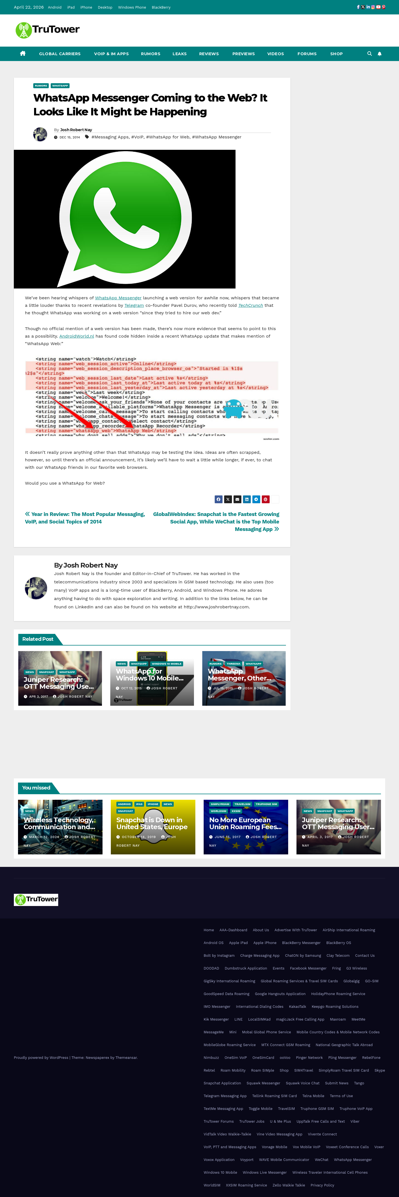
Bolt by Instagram (219, 955)
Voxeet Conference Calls (347, 1147)
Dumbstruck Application (246, 968)
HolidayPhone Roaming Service (338, 994)
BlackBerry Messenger (301, 943)
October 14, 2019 (139, 837)
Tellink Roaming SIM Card (274, 1096)
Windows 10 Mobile (166, 663)
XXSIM (236, 811)
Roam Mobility (233, 1070)
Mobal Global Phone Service (266, 1032)
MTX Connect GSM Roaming (285, 1045)
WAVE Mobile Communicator (284, 1160)
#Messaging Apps (110, 137)
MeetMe (358, 1019)
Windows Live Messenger (265, 1172)
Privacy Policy (322, 1185)
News (29, 672)
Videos (275, 53)
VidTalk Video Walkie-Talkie (227, 1134)
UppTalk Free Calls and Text (320, 1121)
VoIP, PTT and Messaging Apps (230, 1147)
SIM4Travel (303, 1070)
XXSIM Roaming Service (246, 1185)
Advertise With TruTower (296, 930)
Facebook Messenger (308, 968)
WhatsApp (60, 85)
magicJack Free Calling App (300, 1019)
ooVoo (285, 1058)
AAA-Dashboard (233, 930)
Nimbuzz (211, 1058)
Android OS (214, 943)
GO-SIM (371, 981)
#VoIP (137, 137)
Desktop (105, 7)
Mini (232, 1032)
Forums (306, 53)
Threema (233, 663)
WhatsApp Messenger (118, 297)
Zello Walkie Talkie (289, 1185)
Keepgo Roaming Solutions (335, 1006)
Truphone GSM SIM (317, 1109)
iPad (71, 7)
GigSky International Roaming (229, 981)
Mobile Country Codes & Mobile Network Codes (338, 1032)
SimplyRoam (220, 804)
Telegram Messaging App (225, 1096)
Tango (359, 1083)
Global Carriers (59, 53)
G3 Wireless (356, 968)
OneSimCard (263, 1058)
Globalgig (352, 981)
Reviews (209, 53)
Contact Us (365, 955)
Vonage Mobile (274, 1147)
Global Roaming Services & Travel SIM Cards (299, 981)
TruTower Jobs (252, 1121)
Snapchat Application (222, 1083)
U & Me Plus (280, 1121)
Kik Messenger (216, 1019)
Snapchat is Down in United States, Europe (152, 823)
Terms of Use (341, 1096)
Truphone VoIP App (356, 1109)
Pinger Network (309, 1058)
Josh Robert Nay (76, 129)
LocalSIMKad (259, 1019)
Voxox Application (219, 1160)
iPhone (86, 7)
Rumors (150, 53)
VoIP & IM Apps (111, 53)
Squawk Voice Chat (302, 1083)
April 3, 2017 (321, 837)
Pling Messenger (342, 1058)
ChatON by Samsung (303, 955)
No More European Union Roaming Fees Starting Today (243, 827)
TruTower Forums (219, 1121)
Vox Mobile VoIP (307, 1147)
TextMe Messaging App (223, 1109)
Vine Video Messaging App (279, 1134)
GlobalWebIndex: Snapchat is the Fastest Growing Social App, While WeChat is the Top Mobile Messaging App (216, 521)
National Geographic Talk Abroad (344, 1045)
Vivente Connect (322, 1134)
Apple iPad (238, 943)
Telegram (134, 305)
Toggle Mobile (261, 1109)
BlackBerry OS (338, 943)
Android (55, 7)
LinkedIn (84, 606)
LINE (238, 1019)
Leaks (180, 53)
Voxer (379, 1147)
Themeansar (126, 1058)
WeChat (321, 1160)
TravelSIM (242, 804)
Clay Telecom (338, 955)
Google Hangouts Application (280, 994)
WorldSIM (218, 811)
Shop (336, 53)
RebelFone (371, 1058)
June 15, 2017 (228, 837)
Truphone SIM (266, 804)
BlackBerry (161, 7)
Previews (243, 53)
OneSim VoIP (235, 1058)
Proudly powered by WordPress (42, 1058)
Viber (355, 1121)
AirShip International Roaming (349, 930)
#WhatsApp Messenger (216, 137)
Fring (336, 968)
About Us (261, 930)
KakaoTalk (297, 1006)
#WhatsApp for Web (167, 137)
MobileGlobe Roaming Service (230, 1045)
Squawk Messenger (263, 1083)
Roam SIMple (262, 1070)
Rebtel (209, 1070)
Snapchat (46, 672)
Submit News (337, 1083)
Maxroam (338, 1019)
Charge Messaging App (260, 955)
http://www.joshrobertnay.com (216, 606)
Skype (380, 1070)
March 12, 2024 (45, 837)
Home (209, 930)
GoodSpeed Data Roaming (226, 994)
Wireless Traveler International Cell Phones (330, 1172)
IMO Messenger (217, 1006)
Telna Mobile (313, 1096)
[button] (369, 53)
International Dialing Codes (259, 1006)
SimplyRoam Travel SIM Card (344, 1070)
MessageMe (214, 1032)
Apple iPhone (265, 943)
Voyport (247, 1160)
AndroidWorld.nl (76, 336)
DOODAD (211, 968)
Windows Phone (132, 7)
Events (278, 968)
